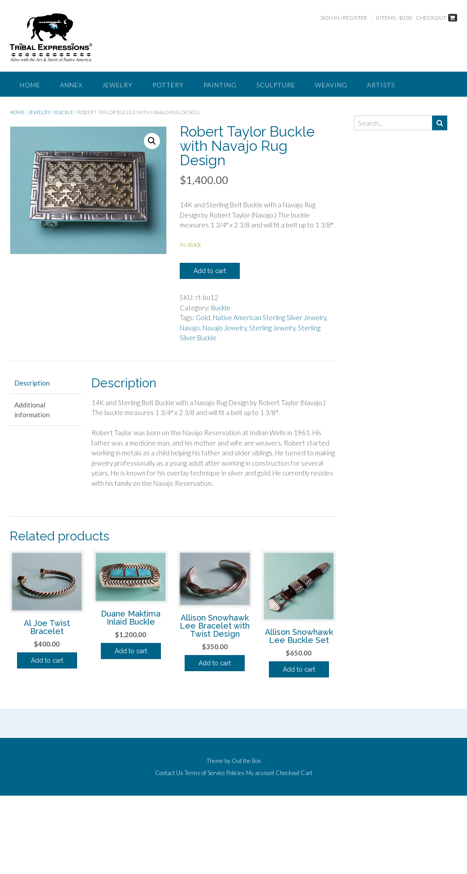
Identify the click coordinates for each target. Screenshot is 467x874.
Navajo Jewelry (224, 328)
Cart (306, 773)
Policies (235, 773)
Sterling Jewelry (272, 328)
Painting (220, 85)
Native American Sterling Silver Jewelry (269, 317)
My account (260, 773)
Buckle (64, 112)
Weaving (331, 85)
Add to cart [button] (47, 660)
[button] (152, 141)
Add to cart (210, 270)
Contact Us (169, 773)
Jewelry (117, 85)
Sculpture (275, 85)
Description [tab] (32, 383)
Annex (71, 85)
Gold (203, 317)
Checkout (287, 773)
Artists (381, 85)
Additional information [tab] (32, 410)
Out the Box (246, 760)
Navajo (190, 328)
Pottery (168, 85)
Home (30, 85)
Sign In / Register (343, 17)
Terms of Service (205, 773)
